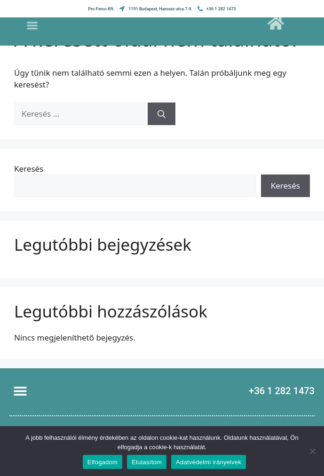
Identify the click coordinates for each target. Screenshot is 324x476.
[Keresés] (161, 114)
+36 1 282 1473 (282, 391)
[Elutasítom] (312, 451)
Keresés (28, 168)
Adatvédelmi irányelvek (208, 462)
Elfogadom (102, 462)
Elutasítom (147, 462)
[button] (32, 23)
